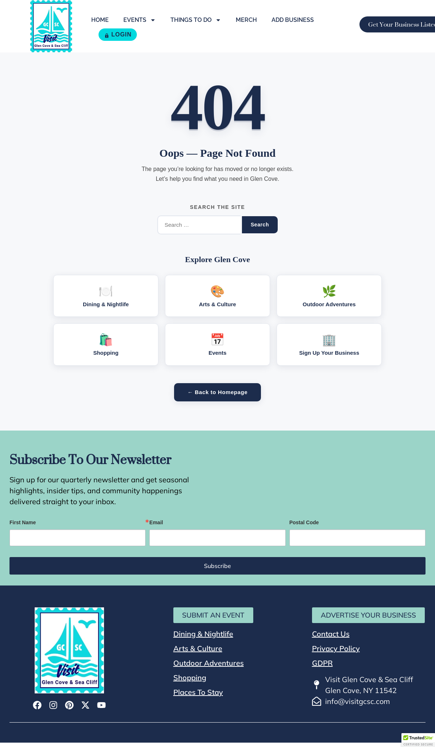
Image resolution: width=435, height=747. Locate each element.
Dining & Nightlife (203, 633)
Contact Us (331, 633)
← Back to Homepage (217, 392)
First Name (22, 522)
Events (139, 20)
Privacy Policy (336, 648)
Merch (246, 19)
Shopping (189, 677)
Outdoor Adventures (208, 663)
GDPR (322, 663)
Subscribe (217, 565)
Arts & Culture (197, 648)
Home (100, 19)
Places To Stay (198, 692)
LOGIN (117, 34)
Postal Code (304, 522)
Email (156, 522)
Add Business (293, 19)
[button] (418, 740)
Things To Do (195, 20)
